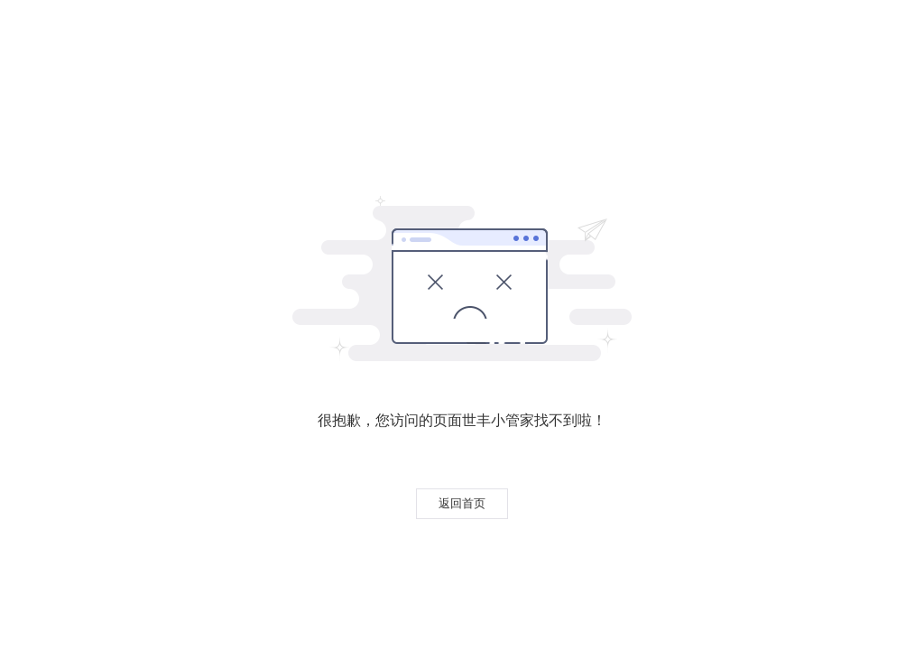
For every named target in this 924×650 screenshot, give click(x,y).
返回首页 (462, 503)
